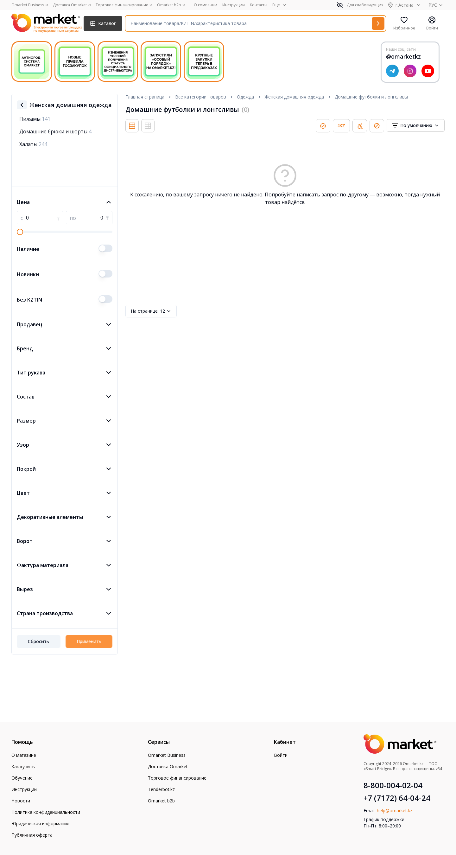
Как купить (23, 766)
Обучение (22, 778)
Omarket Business (167, 755)
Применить (89, 641)
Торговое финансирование (177, 778)
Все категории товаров (200, 97)
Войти (281, 755)
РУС (436, 5)
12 (151, 311)
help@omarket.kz (394, 810)
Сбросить (38, 641)
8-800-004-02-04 (393, 785)
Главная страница (144, 97)
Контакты (258, 5)
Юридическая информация (40, 823)
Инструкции (233, 5)
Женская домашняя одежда (294, 97)
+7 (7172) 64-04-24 (397, 798)
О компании (205, 5)
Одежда (245, 97)
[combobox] (416, 125)
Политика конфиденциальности (45, 812)
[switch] (105, 248)
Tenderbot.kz (161, 789)
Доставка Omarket (168, 766)
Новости (20, 801)
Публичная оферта (32, 835)
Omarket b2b (161, 801)
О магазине (23, 755)
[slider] (20, 232)
